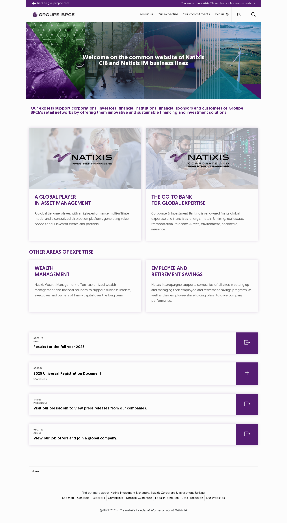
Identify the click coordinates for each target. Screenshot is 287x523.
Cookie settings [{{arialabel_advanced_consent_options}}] (122, 229)
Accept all (161, 294)
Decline (126, 294)
